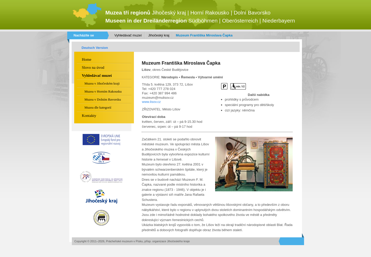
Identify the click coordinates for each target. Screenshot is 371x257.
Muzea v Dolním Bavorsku (103, 99)
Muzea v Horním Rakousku (103, 91)
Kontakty (89, 116)
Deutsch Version (95, 48)
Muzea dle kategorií (98, 107)
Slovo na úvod (93, 67)
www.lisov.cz (151, 102)
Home (87, 59)
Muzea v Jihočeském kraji (102, 83)
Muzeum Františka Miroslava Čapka (204, 35)
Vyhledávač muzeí (128, 35)
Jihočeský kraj (158, 35)
